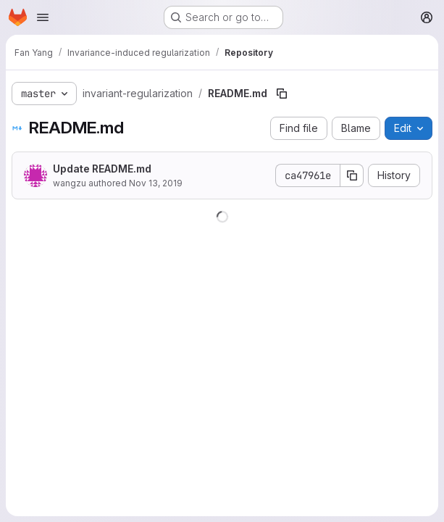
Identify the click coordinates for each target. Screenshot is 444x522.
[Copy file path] (281, 93)
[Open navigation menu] (42, 17)
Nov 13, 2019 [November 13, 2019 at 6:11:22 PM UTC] (156, 183)
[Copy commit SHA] (352, 175)
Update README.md (102, 168)
